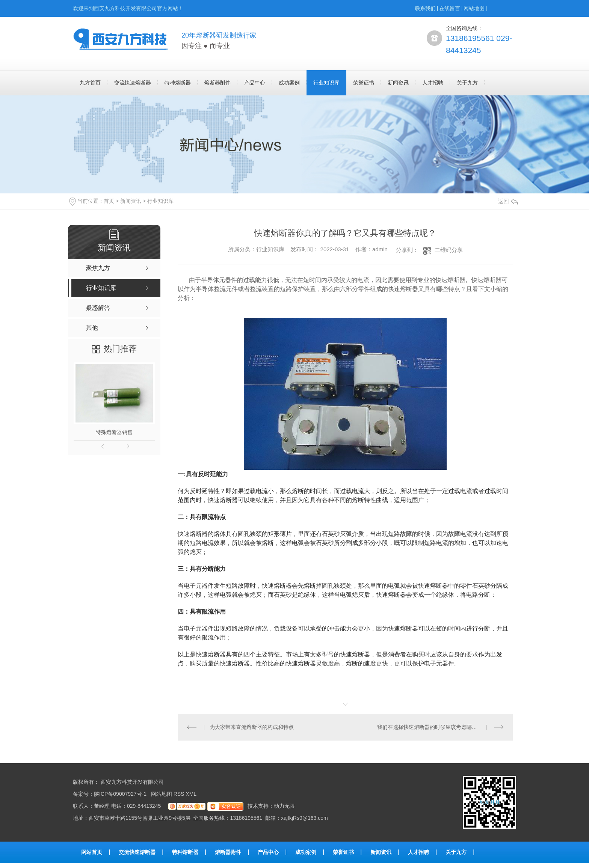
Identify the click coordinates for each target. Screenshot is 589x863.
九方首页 (90, 83)
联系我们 (425, 8)
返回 (508, 201)
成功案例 (289, 83)
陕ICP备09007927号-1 (120, 794)
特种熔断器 (178, 83)
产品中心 (254, 83)
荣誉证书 (363, 83)
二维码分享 (449, 250)
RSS (180, 794)
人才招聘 (432, 83)
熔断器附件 (217, 83)
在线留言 (449, 8)
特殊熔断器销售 (114, 432)
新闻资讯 (398, 83)
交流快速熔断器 (132, 83)
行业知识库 (326, 83)
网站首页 (91, 852)
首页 (109, 201)
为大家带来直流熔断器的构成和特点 (252, 727)
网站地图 (474, 8)
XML (192, 794)
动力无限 (284, 806)
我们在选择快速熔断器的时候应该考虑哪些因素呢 (435, 727)
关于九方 (467, 83)
